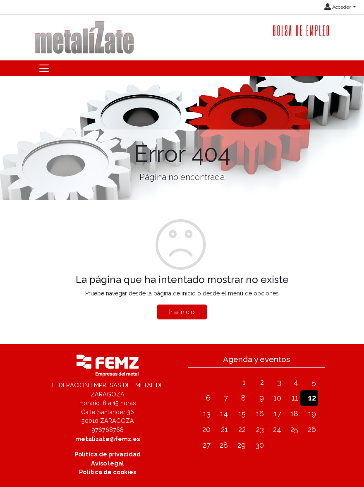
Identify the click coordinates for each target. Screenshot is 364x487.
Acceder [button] (338, 7)
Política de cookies (107, 471)
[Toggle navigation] (44, 68)
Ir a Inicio (182, 312)
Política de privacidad (107, 454)
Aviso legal (107, 463)
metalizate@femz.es (107, 438)
